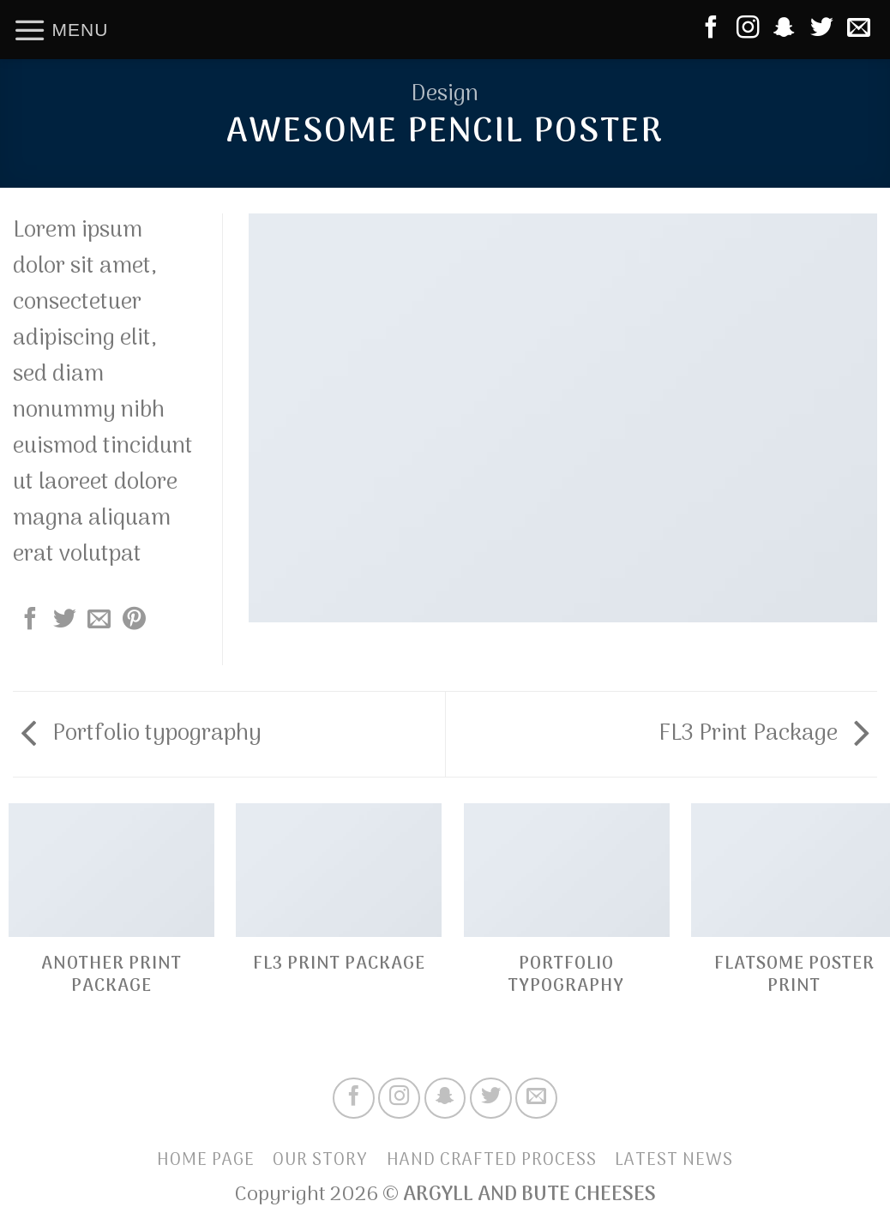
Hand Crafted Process (492, 1160)
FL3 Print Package (763, 734)
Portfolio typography (141, 734)
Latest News (674, 1160)
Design (445, 94)
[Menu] (60, 29)
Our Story (320, 1160)
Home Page (206, 1160)
